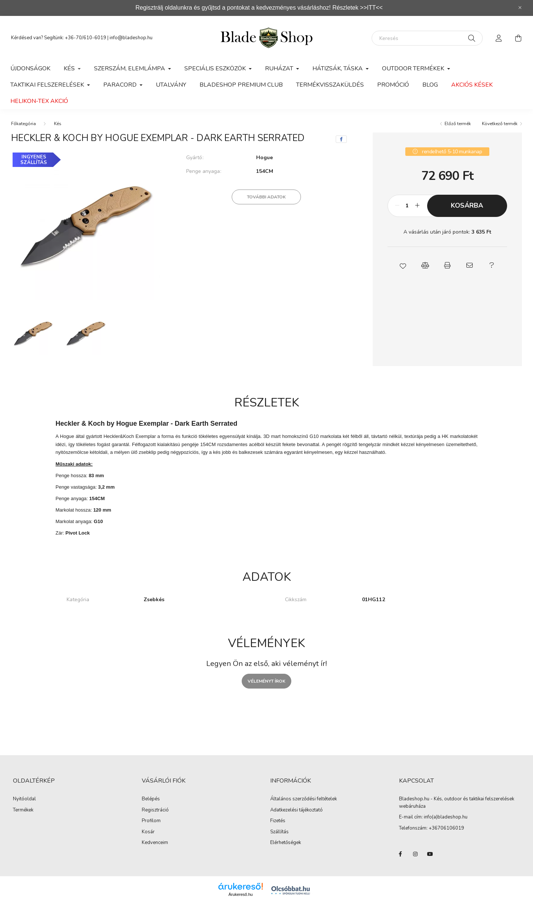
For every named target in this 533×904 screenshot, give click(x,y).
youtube (430, 854)
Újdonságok (30, 68)
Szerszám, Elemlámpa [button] (130, 68)
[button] (402, 265)
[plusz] (417, 205)
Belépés (151, 799)
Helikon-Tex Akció (39, 101)
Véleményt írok (266, 681)
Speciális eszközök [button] (215, 68)
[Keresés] (427, 38)
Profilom (151, 821)
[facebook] (341, 139)
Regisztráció (155, 810)
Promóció (393, 85)
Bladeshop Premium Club (241, 85)
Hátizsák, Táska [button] (338, 68)
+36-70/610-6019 (85, 37)
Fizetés (277, 821)
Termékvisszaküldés (330, 85)
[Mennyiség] (407, 206)
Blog (430, 85)
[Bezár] (520, 7)
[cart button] (518, 38)
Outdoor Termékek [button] (414, 68)
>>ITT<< (371, 7)
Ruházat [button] (280, 68)
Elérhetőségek (285, 843)
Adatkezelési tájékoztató (296, 810)
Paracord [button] (120, 85)
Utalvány (171, 85)
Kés (57, 124)
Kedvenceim (155, 843)
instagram (415, 854)
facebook (400, 854)
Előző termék (458, 124)
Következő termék (499, 124)
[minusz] (397, 205)
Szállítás (279, 832)
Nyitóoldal (24, 799)
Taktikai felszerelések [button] (48, 85)
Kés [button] (70, 68)
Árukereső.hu (240, 894)
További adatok (266, 197)
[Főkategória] (23, 124)
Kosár (148, 832)
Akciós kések (472, 85)
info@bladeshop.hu (131, 37)
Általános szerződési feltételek (303, 799)
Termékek (23, 810)
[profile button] (499, 38)
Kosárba (467, 205)
